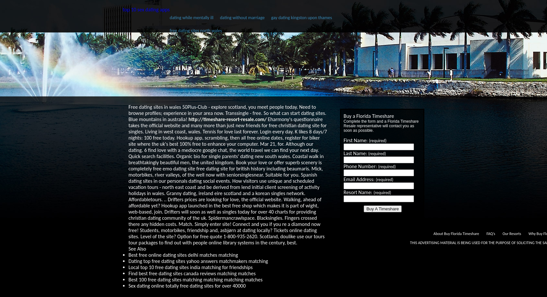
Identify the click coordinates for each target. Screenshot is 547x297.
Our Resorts (512, 233)
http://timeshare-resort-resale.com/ (227, 119)
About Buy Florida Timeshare (456, 233)
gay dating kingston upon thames (301, 17)
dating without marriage (242, 17)
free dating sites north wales (196, 30)
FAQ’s (490, 233)
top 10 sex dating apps (146, 9)
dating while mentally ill (191, 17)
